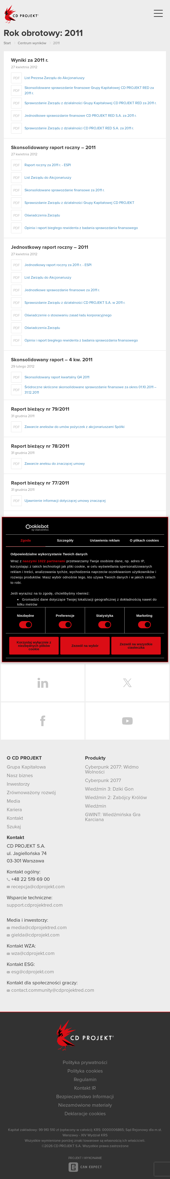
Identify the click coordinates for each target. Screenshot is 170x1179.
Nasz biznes (20, 775)
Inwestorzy (18, 784)
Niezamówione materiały (85, 1105)
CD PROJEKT (21, 14)
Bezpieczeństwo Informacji (85, 1096)
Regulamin (85, 1079)
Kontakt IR (85, 1088)
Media (13, 801)
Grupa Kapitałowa (26, 767)
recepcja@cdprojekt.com (36, 886)
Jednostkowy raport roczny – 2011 (49, 247)
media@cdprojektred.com (37, 927)
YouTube (127, 721)
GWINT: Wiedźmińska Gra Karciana (113, 817)
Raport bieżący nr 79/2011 (40, 409)
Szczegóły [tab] (65, 540)
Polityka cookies (85, 1071)
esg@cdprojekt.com (30, 972)
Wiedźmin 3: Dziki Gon (109, 789)
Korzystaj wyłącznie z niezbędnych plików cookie (34, 645)
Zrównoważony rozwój (31, 792)
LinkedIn (43, 682)
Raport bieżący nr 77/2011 (40, 483)
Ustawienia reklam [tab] (105, 540)
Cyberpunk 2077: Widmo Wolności (112, 770)
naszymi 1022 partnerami (44, 561)
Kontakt (15, 818)
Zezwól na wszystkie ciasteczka (136, 645)
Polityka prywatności (85, 1062)
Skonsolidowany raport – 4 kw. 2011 (51, 359)
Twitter (127, 682)
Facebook (43, 721)
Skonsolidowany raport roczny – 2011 (53, 147)
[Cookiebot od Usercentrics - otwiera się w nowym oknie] (29, 527)
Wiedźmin (95, 806)
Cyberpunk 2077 (103, 780)
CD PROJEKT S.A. (26, 846)
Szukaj (14, 826)
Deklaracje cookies (85, 1113)
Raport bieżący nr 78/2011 (40, 446)
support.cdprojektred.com (35, 905)
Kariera (14, 809)
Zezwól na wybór (85, 646)
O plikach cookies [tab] (144, 540)
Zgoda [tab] (25, 540)
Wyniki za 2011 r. (29, 60)
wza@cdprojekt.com (31, 953)
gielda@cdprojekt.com (33, 935)
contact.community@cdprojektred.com (50, 990)
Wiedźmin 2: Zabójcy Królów (116, 797)
